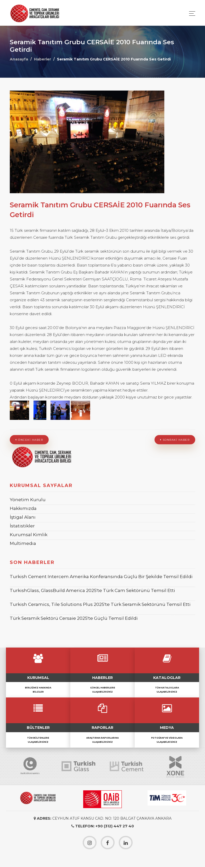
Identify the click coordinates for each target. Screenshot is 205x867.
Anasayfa (19, 59)
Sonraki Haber (175, 439)
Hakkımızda (23, 508)
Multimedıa (23, 543)
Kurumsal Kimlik (28, 534)
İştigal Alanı (23, 517)
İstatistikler (22, 525)
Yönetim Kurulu (28, 499)
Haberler (42, 59)
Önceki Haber (29, 439)
